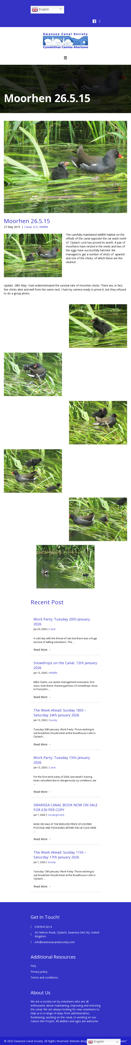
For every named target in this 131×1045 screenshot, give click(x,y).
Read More (42, 649)
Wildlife (43, 227)
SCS (35, 227)
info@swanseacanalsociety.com (55, 942)
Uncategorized (56, 815)
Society (53, 720)
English (40, 10)
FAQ (33, 966)
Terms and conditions (44, 977)
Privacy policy (39, 971)
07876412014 (43, 927)
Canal (27, 227)
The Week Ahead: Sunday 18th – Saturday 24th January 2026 (60, 712)
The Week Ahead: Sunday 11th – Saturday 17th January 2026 (60, 854)
